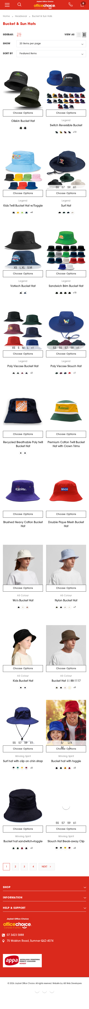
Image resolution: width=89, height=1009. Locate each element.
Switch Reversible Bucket (66, 125)
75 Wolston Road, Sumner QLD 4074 (28, 949)
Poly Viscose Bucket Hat (22, 369)
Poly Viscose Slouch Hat (66, 369)
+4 (35, 214)
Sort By (8, 53)
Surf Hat (66, 206)
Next (47, 875)
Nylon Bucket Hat (66, 605)
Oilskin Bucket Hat (23, 121)
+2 (35, 376)
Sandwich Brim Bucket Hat (66, 288)
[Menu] (7, 5)
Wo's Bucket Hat (23, 605)
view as (69, 35)
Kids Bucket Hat (23, 686)
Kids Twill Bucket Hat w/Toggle (23, 206)
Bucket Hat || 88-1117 (66, 686)
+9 (78, 694)
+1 (32, 351)
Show (6, 44)
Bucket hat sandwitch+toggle (23, 849)
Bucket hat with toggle (66, 768)
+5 (35, 775)
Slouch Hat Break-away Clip (66, 849)
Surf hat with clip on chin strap (23, 768)
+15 (78, 295)
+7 (78, 612)
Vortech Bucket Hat (23, 288)
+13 (78, 132)
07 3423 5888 (13, 943)
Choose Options (23, 113)
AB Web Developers (72, 992)
